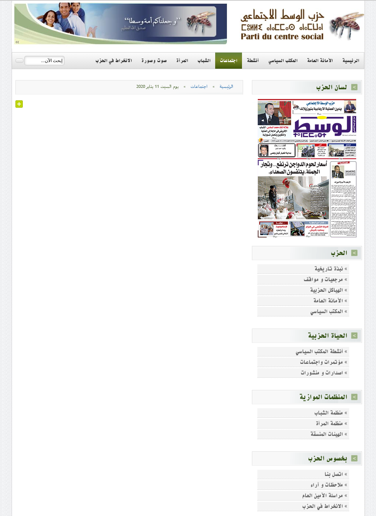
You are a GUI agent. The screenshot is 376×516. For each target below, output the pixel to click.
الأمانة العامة (320, 60)
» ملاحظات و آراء (329, 485)
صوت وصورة (154, 60)
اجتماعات (228, 60)
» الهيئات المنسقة (328, 434)
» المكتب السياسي (328, 311)
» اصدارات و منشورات (324, 373)
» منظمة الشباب (330, 413)
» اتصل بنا (336, 474)
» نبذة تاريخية (330, 269)
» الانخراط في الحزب (324, 506)
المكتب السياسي (282, 60)
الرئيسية (350, 60)
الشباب (204, 60)
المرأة (182, 60)
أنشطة (253, 60)
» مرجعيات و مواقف (325, 279)
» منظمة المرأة (331, 423)
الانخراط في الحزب (113, 60)
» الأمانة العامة (330, 301)
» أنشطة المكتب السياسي (321, 351)
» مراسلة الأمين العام (324, 495)
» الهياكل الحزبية (328, 290)
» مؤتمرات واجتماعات (323, 362)
